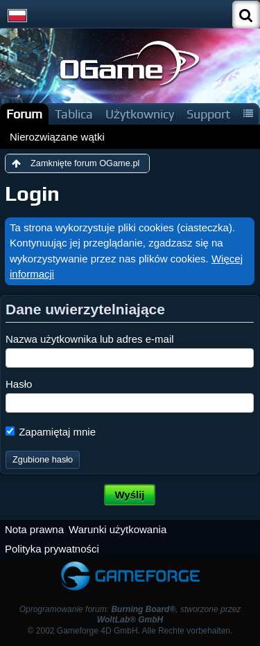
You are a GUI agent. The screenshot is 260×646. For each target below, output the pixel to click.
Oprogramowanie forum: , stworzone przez (130, 614)
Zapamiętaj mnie (51, 432)
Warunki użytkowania (117, 529)
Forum (24, 114)
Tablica (74, 114)
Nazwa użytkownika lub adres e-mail (90, 339)
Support (208, 114)
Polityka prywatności (52, 549)
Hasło (19, 384)
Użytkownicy (139, 114)
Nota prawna (34, 529)
